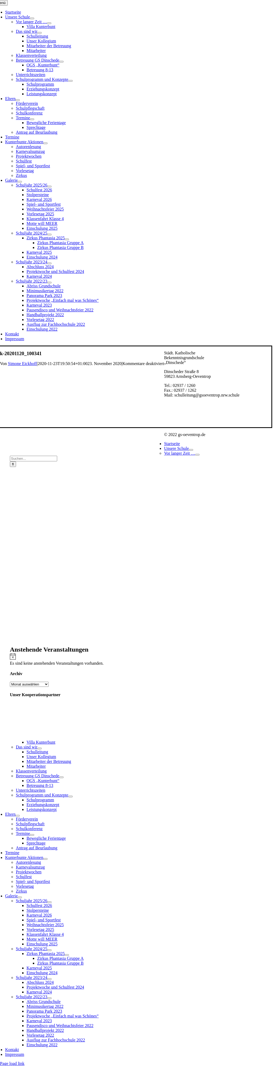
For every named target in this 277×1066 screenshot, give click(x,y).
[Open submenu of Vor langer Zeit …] (49, 23)
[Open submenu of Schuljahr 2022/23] (49, 282)
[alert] (143, 659)
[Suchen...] (33, 458)
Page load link (12, 1063)
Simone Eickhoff (22, 363)
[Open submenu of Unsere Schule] (32, 18)
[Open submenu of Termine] (32, 119)
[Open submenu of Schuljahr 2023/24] (49, 263)
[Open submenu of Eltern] (17, 100)
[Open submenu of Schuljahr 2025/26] (49, 186)
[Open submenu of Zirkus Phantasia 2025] (67, 239)
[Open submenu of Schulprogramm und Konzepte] (70, 81)
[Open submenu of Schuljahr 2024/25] (49, 234)
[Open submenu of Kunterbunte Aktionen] (45, 143)
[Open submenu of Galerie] (20, 182)
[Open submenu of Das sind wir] (39, 33)
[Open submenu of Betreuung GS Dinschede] (61, 61)
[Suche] (13, 464)
